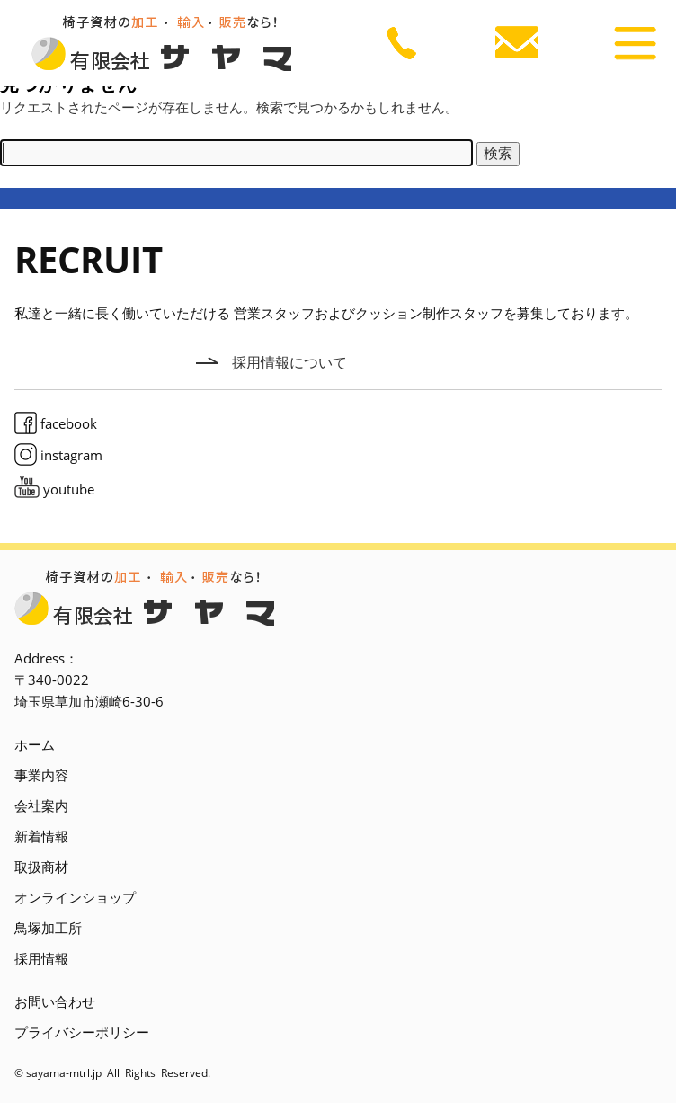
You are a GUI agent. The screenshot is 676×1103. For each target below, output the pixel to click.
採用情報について (289, 362)
